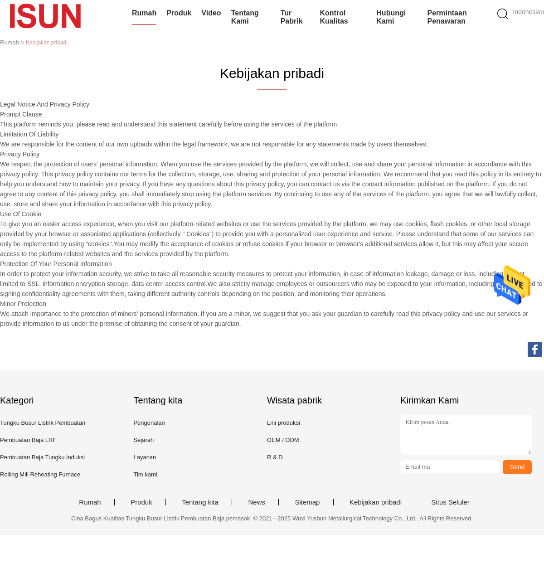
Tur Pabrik (292, 17)
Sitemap (307, 502)
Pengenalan (149, 422)
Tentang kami (245, 17)
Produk (178, 13)
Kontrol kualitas (334, 17)
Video (211, 13)
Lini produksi (283, 422)
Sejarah (143, 440)
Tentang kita (200, 502)
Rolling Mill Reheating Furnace (40, 474)
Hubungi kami (391, 17)
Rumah (144, 13)
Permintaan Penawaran (447, 17)
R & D (275, 457)
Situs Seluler (450, 502)
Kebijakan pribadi (376, 502)
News (256, 502)
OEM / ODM (283, 440)
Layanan (144, 457)
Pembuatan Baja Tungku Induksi (42, 457)
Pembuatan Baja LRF (28, 440)
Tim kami (145, 474)
